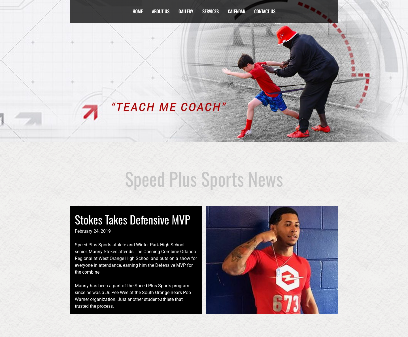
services (210, 11)
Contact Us (264, 11)
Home (138, 11)
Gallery (185, 11)
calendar (236, 11)
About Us (160, 11)
